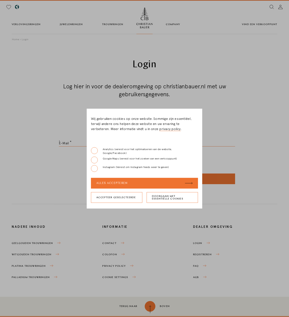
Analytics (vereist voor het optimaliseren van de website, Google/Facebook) (131, 150)
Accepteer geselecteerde (116, 197)
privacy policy (170, 129)
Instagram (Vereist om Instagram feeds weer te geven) (130, 168)
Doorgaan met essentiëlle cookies (167, 197)
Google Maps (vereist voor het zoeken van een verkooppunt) (134, 159)
